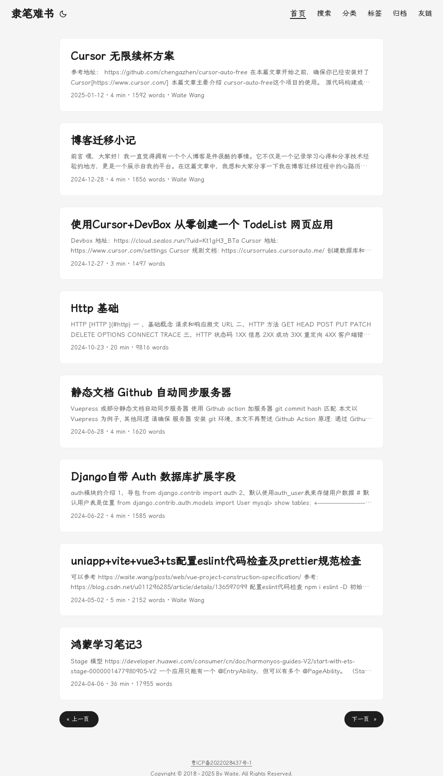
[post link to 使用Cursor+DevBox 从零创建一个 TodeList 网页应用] (221, 243)
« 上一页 (79, 719)
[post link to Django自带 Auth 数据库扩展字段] (221, 495)
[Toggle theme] (63, 13)
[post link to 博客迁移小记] (221, 159)
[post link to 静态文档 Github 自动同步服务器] (221, 411)
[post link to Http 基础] (221, 327)
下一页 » (364, 719)
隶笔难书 (32, 14)
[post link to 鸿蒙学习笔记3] (221, 663)
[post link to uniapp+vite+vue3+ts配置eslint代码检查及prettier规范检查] (221, 580)
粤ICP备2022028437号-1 (221, 763)
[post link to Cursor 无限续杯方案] (221, 75)
